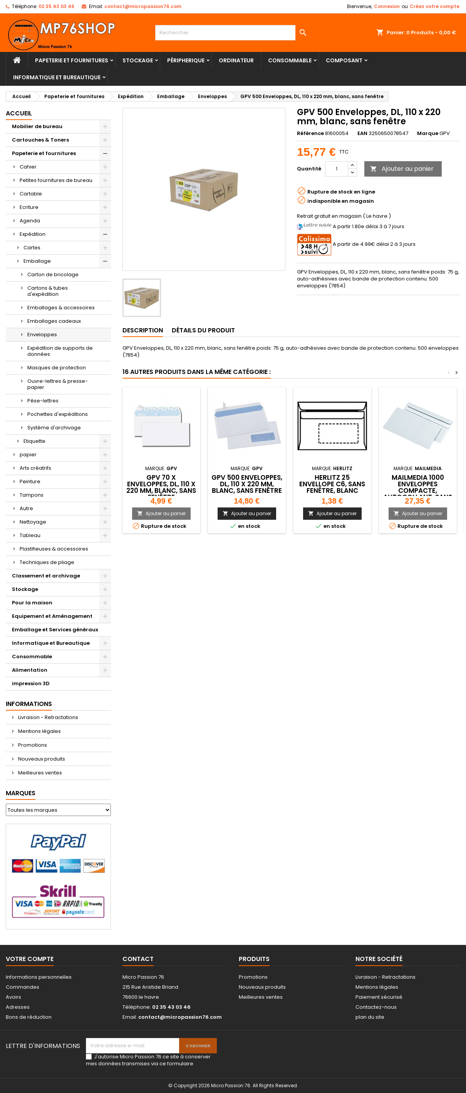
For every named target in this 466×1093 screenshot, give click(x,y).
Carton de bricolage (53, 274)
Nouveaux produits (41, 759)
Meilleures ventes (39, 772)
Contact (138, 958)
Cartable (31, 193)
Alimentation (29, 670)
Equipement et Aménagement (52, 616)
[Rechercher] (232, 32)
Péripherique (186, 60)
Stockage (137, 60)
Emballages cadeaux (54, 321)
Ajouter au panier (402, 168)
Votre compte (30, 958)
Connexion (387, 6)
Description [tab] (142, 330)
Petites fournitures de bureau (56, 180)
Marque (427, 133)
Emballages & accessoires (61, 307)
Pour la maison (32, 602)
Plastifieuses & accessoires (54, 548)
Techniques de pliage (47, 562)
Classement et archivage (46, 575)
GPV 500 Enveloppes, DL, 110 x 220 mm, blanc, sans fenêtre (246, 484)
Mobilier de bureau (37, 126)
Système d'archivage (54, 427)
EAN (362, 133)
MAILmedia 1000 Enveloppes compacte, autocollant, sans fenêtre (417, 490)
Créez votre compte (434, 6)
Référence (310, 133)
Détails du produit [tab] (203, 330)
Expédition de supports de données (60, 351)
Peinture (30, 481)
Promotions (32, 745)
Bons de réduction (29, 1017)
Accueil (19, 113)
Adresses (18, 1007)
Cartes (31, 247)
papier (28, 454)
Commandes (22, 987)
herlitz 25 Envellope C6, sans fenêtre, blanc (332, 484)
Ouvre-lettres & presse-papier (57, 384)
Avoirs (13, 997)
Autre (26, 508)
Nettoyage (33, 522)
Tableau (30, 535)
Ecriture (29, 207)
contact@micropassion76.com (142, 6)
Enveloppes (42, 334)
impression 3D (31, 683)
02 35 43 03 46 (56, 6)
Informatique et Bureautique (57, 77)
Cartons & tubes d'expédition (47, 291)
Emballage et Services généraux (55, 629)
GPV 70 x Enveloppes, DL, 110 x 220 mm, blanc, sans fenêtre (161, 487)
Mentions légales (39, 731)
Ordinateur (236, 60)
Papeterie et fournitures (71, 60)
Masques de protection (56, 367)
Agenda (30, 220)
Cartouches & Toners (40, 140)
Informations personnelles (39, 977)
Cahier (28, 166)
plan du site (369, 1017)
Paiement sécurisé (378, 997)
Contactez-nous (376, 1007)
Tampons (32, 495)
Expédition (32, 234)
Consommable (290, 60)
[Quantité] (336, 169)
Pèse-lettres (43, 400)
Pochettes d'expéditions (57, 414)
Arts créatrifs (35, 468)
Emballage (37, 261)
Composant (344, 60)
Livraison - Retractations (47, 717)
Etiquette (34, 441)
